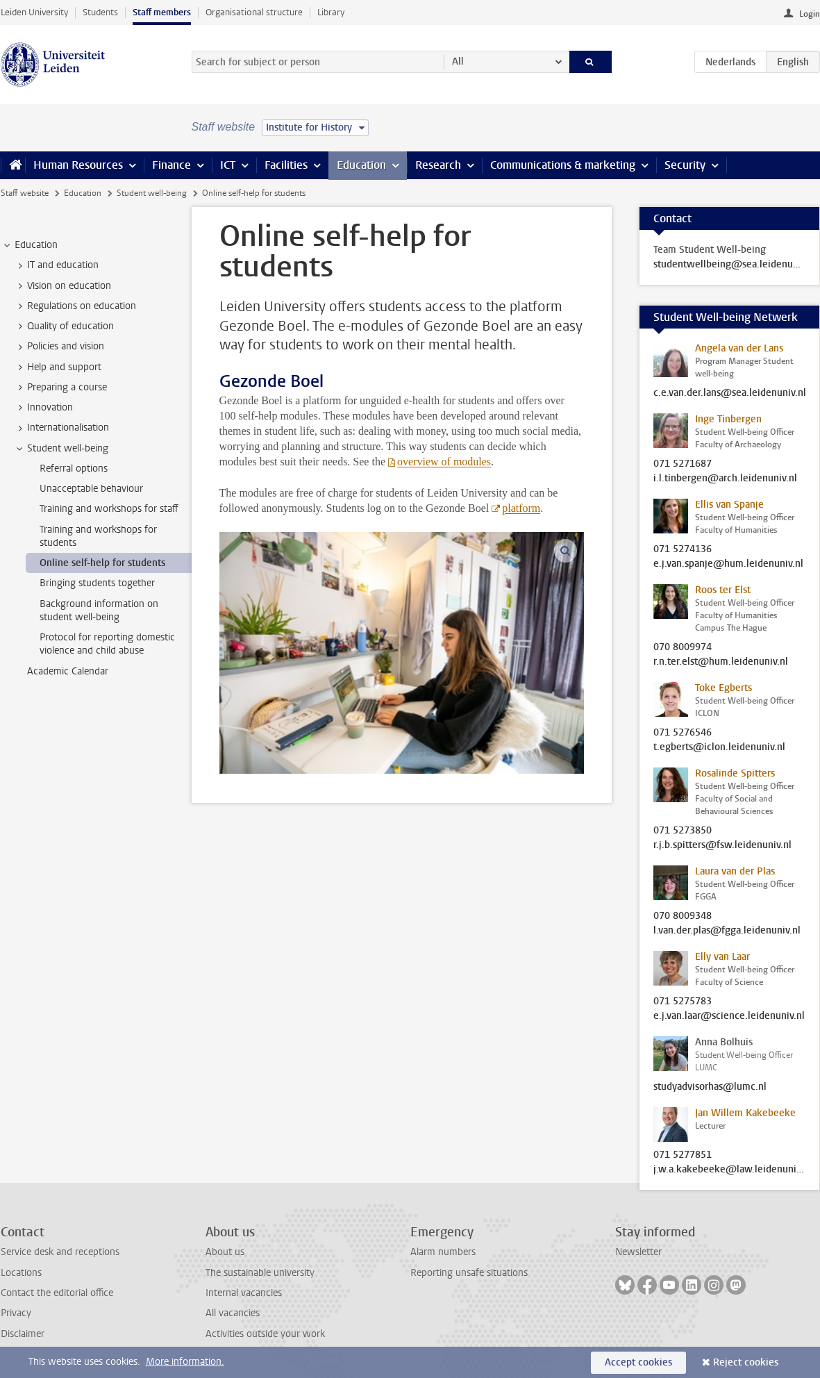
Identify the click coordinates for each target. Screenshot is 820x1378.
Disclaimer (22, 1333)
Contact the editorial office (57, 1293)
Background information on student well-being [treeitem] (99, 610)
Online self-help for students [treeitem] (102, 563)
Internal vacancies (244, 1293)
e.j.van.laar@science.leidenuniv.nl (729, 1016)
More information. (185, 1361)
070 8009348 (682, 916)
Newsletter (638, 1252)
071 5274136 (682, 549)
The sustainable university (260, 1272)
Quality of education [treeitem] (64, 326)
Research (438, 165)
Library (330, 12)
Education (361, 165)
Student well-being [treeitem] (61, 449)
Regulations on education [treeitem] (75, 306)
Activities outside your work (265, 1333)
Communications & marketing (562, 165)
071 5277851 (682, 1155)
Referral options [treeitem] (74, 468)
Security (684, 165)
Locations (21, 1272)
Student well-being (152, 193)
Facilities (286, 165)
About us (225, 1252)
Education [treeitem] (29, 245)
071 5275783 (682, 1001)
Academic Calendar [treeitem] (67, 671)
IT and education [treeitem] (56, 265)
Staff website (25, 193)
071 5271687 (682, 464)
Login (809, 13)
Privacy (16, 1313)
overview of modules (444, 461)
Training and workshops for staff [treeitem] (109, 508)
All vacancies (233, 1313)
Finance (171, 165)
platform (521, 508)
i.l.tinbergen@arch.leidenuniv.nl (725, 478)
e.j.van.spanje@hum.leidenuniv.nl (728, 564)
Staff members (162, 12)
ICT (227, 165)
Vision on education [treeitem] (62, 286)
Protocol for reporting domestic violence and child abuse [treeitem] (107, 644)
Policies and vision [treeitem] (59, 347)
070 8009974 (682, 647)
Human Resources (78, 165)
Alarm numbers (443, 1252)
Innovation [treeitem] (43, 408)
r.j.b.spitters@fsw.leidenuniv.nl (722, 845)
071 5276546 (682, 733)
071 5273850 (682, 830)
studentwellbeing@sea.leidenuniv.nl (729, 264)
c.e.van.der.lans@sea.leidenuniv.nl (729, 393)
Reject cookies (745, 1362)
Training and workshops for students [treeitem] (98, 536)
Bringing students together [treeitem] (97, 583)
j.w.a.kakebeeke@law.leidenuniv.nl (729, 1169)
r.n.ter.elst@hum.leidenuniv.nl (720, 662)
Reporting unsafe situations (469, 1272)
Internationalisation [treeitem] (61, 428)
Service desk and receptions (60, 1252)
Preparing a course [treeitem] (60, 388)
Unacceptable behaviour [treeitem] (91, 488)
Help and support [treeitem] (57, 367)
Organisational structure (254, 12)
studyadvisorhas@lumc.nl (710, 1087)
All (458, 61)
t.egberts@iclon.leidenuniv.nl (719, 747)
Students (100, 12)
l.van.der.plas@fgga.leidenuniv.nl (727, 930)
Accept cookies (638, 1362)
